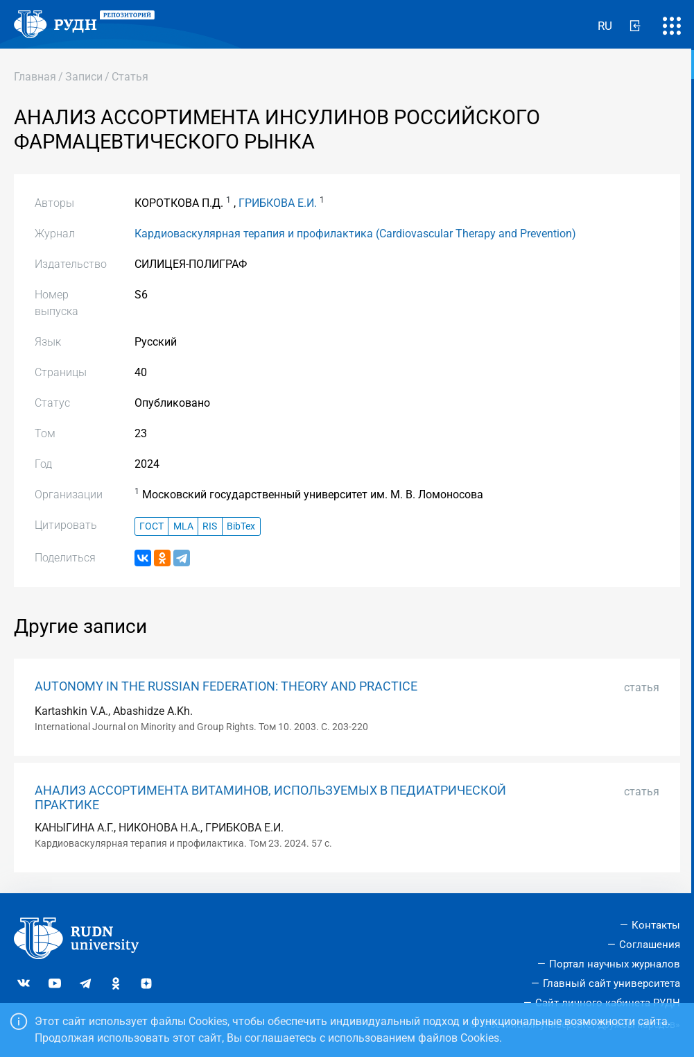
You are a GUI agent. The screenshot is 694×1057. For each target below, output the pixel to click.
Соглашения (649, 944)
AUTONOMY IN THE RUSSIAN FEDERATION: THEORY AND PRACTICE (226, 686)
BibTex (241, 526)
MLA (183, 526)
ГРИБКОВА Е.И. (277, 203)
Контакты (656, 925)
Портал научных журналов (614, 964)
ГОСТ (151, 526)
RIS (209, 526)
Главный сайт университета (611, 983)
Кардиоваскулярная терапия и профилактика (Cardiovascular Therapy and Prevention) (355, 233)
